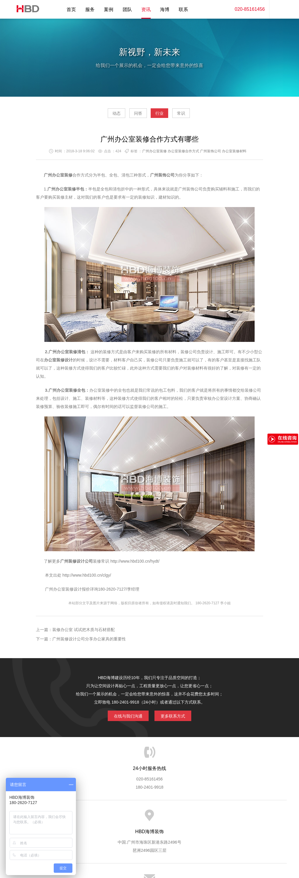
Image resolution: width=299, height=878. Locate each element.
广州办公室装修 (154, 153)
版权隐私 (197, 818)
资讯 (146, 9)
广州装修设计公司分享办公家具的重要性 (89, 641)
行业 (165, 115)
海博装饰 (25, 9)
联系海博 (245, 818)
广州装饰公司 (210, 153)
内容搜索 (278, 9)
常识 (198, 115)
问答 (132, 115)
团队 (127, 9)
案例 (108, 9)
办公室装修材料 (234, 153)
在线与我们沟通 (123, 717)
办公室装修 (65, 191)
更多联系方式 (177, 717)
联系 (183, 9)
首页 (71, 9)
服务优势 (101, 818)
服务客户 (149, 818)
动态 (100, 115)
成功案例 (173, 818)
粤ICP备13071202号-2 (149, 856)
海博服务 (77, 818)
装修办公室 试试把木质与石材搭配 (83, 632)
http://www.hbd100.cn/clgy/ (86, 577)
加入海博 (221, 818)
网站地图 (269, 818)
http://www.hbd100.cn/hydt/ (134, 563)
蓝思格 (202, 848)
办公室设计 (222, 400)
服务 (90, 9)
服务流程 (125, 818)
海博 (164, 9)
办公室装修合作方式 (183, 153)
